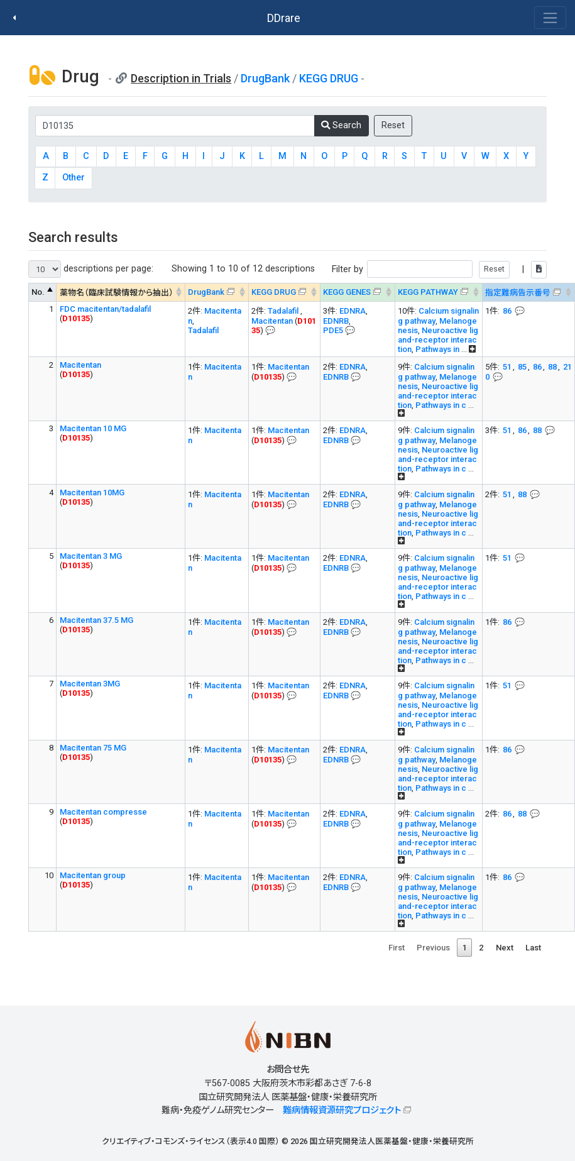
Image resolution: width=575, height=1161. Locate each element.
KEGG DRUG (328, 78)
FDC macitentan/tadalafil (105, 309)
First (396, 947)
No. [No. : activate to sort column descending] (38, 292)
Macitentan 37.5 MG (96, 620)
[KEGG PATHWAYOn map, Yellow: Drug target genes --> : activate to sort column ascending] (438, 292)
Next (504, 947)
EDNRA (352, 311)
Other (73, 177)
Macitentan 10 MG (93, 428)
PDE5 (333, 330)
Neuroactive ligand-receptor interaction (438, 340)
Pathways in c (440, 405)
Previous (433, 947)
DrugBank (265, 78)
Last (533, 947)
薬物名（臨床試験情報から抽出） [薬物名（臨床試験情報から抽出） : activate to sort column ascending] (116, 292)
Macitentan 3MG (90, 683)
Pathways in (438, 349)
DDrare (283, 18)
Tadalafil (203, 330)
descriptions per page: (90, 269)
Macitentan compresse (103, 812)
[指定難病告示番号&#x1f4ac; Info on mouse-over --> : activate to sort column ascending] (528, 292)
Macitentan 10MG (92, 492)
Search (341, 125)
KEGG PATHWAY (428, 292)
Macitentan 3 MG (91, 556)
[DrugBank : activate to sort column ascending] (216, 292)
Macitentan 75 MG (93, 747)
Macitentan (273, 321)
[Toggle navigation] (550, 17)
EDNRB (336, 321)
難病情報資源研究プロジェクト (342, 1110)
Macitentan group (93, 875)
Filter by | (439, 269)
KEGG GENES (347, 292)
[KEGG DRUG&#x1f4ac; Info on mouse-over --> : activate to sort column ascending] (284, 292)
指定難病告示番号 (517, 292)
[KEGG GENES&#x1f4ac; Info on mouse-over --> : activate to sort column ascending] (357, 292)
